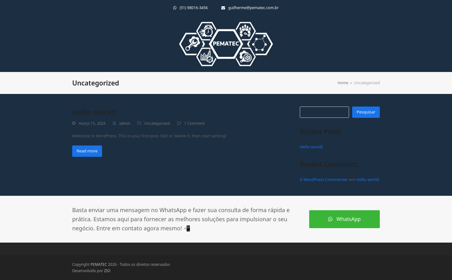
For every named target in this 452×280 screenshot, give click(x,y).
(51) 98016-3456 (194, 7)
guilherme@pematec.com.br (253, 7)
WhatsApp (344, 219)
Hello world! (94, 112)
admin (124, 123)
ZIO (107, 270)
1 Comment (194, 123)
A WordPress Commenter (324, 179)
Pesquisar (366, 112)
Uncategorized (157, 123)
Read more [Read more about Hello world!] (87, 151)
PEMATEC (98, 264)
